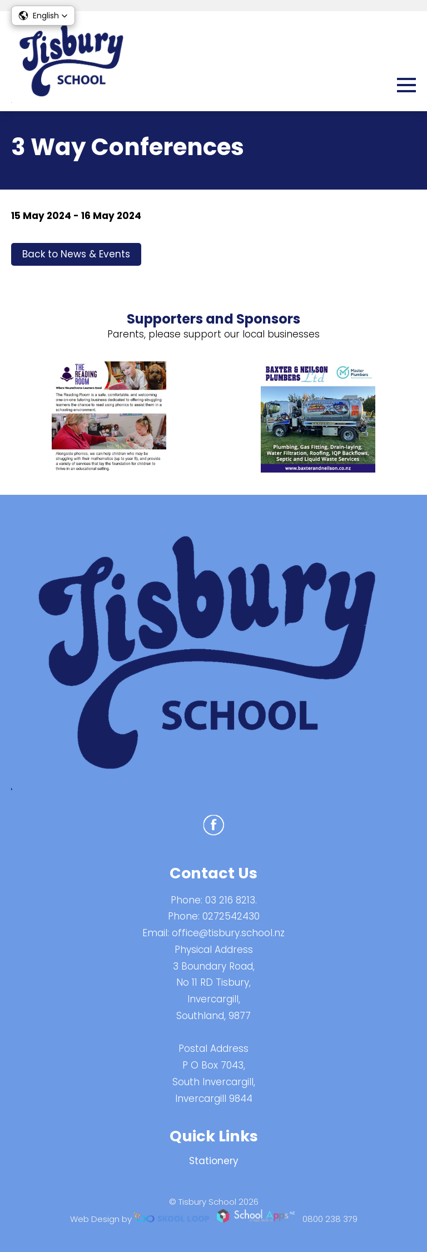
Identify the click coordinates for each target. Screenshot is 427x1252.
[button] (43, 16)
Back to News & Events (76, 254)
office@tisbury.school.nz (228, 933)
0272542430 (231, 916)
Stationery (214, 1160)
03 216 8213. (231, 900)
